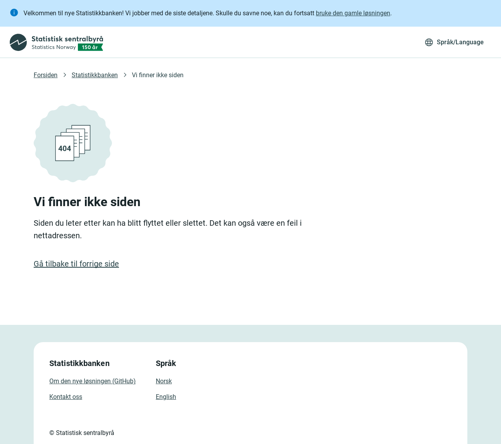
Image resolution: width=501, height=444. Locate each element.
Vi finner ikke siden (158, 75)
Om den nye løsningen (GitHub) (92, 381)
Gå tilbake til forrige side (76, 263)
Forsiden (46, 75)
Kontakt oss (65, 397)
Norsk (164, 381)
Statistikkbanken (95, 75)
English (166, 397)
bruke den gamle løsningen (353, 13)
